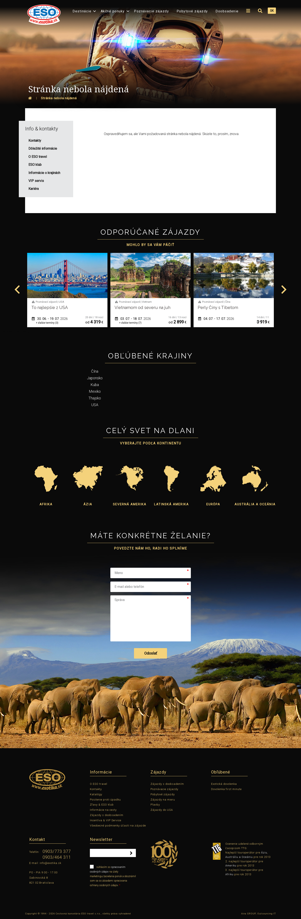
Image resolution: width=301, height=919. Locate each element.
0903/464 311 (57, 857)
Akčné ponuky (113, 11)
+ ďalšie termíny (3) (47, 323)
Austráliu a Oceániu (239, 857)
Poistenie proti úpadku (105, 799)
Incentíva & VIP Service (105, 820)
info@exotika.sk (50, 863)
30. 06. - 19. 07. (50, 319)
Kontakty (96, 789)
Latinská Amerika (171, 504)
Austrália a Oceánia (255, 504)
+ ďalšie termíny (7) (130, 323)
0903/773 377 (57, 851)
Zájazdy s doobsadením (106, 815)
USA (94, 405)
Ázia (87, 504)
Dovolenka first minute (226, 789)
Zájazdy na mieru (162, 799)
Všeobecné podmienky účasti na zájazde (118, 825)
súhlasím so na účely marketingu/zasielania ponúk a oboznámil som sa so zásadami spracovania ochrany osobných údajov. (113, 876)
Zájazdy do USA (161, 809)
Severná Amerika (129, 504)
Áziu (264, 852)
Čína (94, 371)
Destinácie (82, 11)
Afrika (46, 504)
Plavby (155, 804)
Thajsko (94, 398)
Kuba (95, 384)
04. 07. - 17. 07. (216, 319)
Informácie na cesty (103, 809)
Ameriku (230, 865)
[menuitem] (43, 13)
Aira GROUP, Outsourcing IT (258, 913)
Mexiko (95, 391)
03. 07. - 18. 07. (133, 319)
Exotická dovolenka (224, 783)
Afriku (229, 874)
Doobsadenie (227, 11)
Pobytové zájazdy (192, 11)
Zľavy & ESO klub (102, 804)
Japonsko (95, 378)
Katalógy (96, 794)
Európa (213, 504)
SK (272, 10)
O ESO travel (98, 783)
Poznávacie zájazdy (151, 11)
